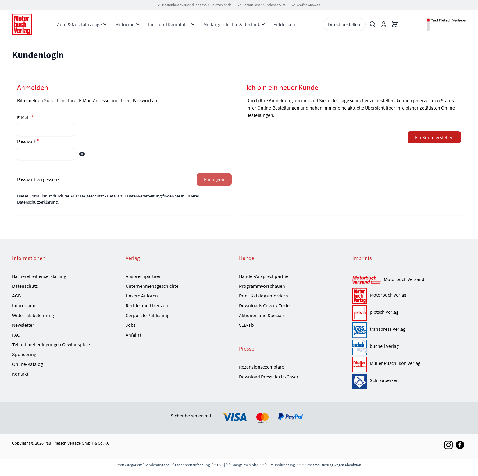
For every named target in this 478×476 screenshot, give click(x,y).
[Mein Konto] (383, 24)
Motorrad (125, 24)
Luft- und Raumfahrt (169, 24)
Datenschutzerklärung (37, 202)
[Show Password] (82, 154)
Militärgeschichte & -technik (231, 24)
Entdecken (284, 24)
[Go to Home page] (22, 24)
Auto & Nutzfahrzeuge (79, 24)
